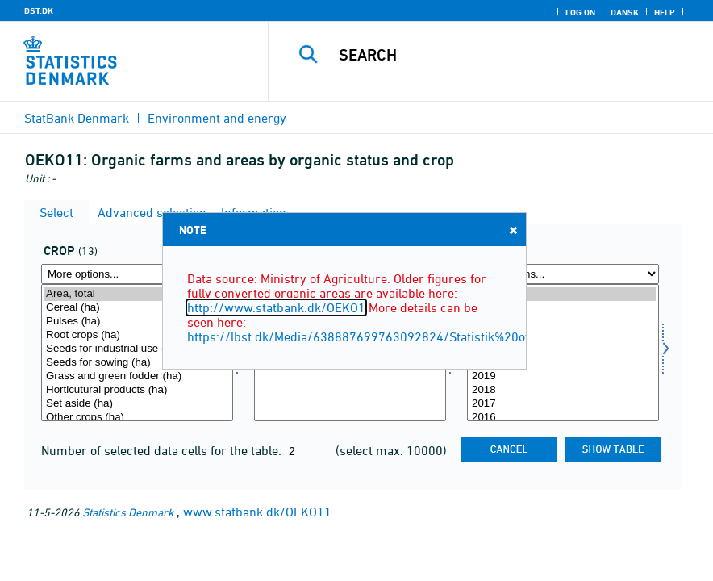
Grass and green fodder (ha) (137, 376)
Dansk (625, 12)
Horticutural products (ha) (137, 390)
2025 (563, 294)
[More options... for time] (563, 274)
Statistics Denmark (127, 512)
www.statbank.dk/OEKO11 (257, 511)
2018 (563, 390)
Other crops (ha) (137, 417)
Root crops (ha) (137, 335)
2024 (563, 308)
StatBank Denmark (76, 118)
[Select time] (563, 352)
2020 (563, 363)
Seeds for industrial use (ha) (137, 349)
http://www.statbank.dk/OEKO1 (276, 307)
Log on (580, 12)
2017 (563, 404)
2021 (563, 349)
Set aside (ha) (137, 404)
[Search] (508, 55)
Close (512, 229)
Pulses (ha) (137, 321)
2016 (563, 417)
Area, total (137, 294)
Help (664, 12)
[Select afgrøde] (137, 352)
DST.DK (38, 10)
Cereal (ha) (137, 308)
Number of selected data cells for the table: (163, 450)
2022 (563, 335)
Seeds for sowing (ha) (137, 363)
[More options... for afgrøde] (137, 274)
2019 (563, 376)
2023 (563, 321)
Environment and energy (217, 118)
